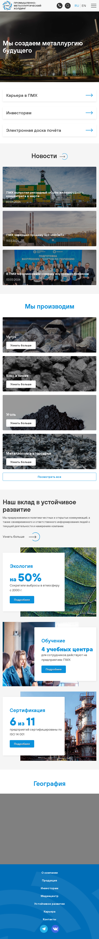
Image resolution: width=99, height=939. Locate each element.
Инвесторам (49, 888)
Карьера (49, 911)
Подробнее (22, 599)
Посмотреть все (49, 476)
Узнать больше (13, 536)
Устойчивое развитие (49, 903)
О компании (49, 872)
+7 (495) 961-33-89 (60, 6)
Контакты (49, 919)
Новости (44, 156)
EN (84, 5)
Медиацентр (49, 895)
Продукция (49, 880)
